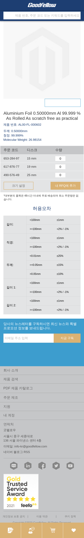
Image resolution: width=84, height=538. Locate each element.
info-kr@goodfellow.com (30, 446)
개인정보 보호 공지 (14, 516)
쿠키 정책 (70, 516)
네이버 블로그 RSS (16, 452)
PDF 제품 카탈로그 (18, 388)
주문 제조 (10, 398)
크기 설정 (18, 185)
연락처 (8, 424)
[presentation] (28, 349)
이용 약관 (41, 516)
